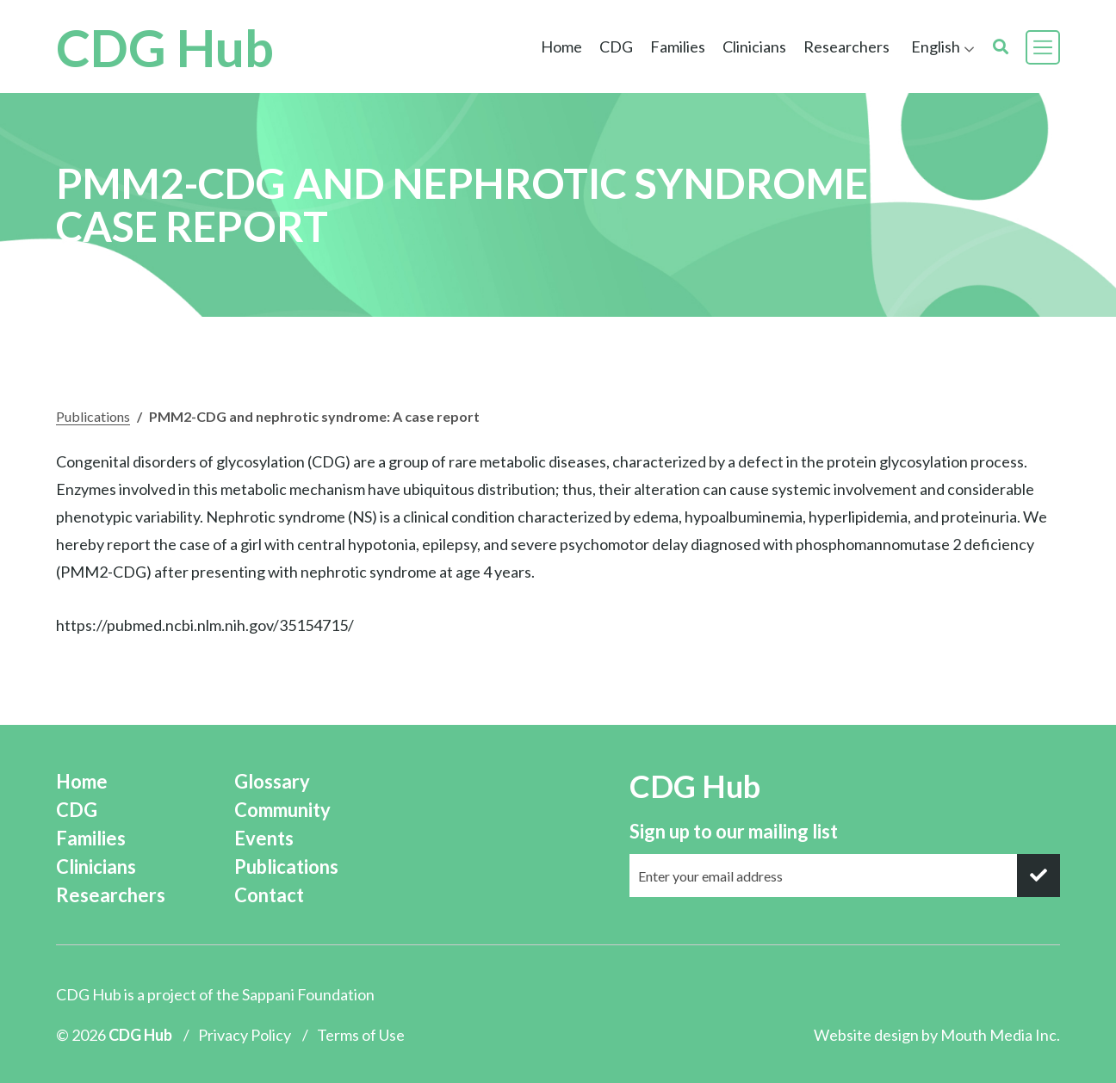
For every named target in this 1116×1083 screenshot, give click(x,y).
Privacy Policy (244, 1034)
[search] (1000, 46)
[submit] (1038, 875)
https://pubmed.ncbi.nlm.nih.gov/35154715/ (205, 625)
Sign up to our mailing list (733, 831)
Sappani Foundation (308, 994)
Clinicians (754, 46)
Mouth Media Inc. (1000, 1034)
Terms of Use (361, 1034)
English (935, 46)
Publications (93, 416)
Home (561, 46)
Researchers (846, 46)
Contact (269, 895)
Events (264, 838)
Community (282, 809)
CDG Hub (165, 47)
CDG (616, 46)
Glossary (272, 781)
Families (677, 46)
